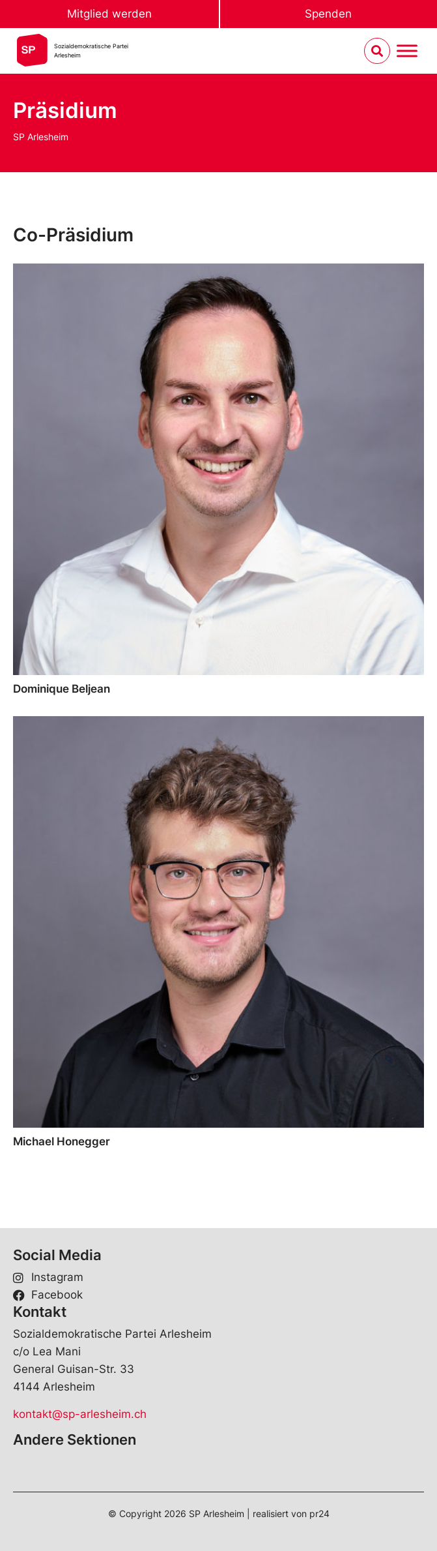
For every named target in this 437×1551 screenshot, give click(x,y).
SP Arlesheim (40, 136)
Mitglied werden (109, 13)
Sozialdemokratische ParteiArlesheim (91, 50)
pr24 (319, 1513)
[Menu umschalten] (407, 51)
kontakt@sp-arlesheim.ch (80, 1414)
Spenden (328, 13)
